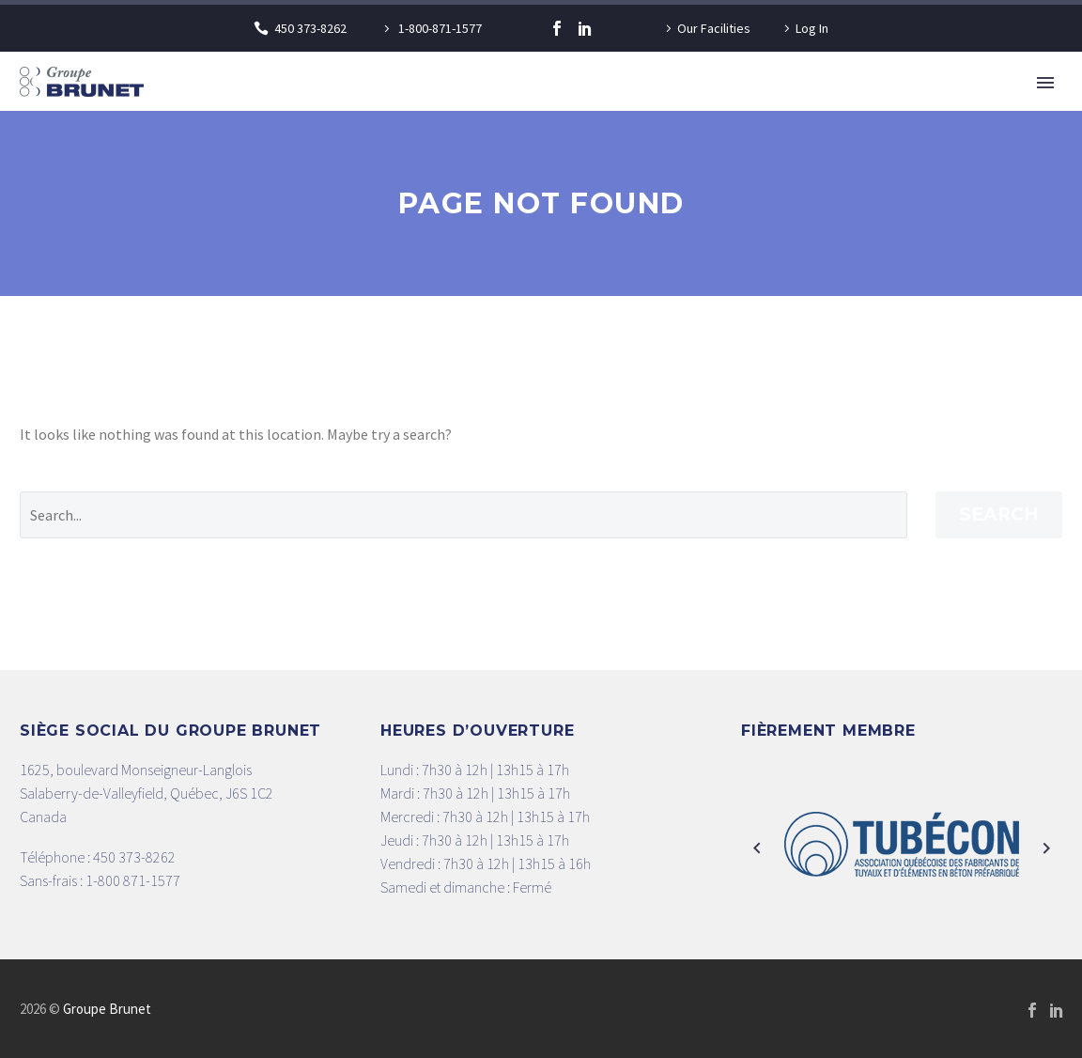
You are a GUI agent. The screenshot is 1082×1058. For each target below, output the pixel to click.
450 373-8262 (310, 28)
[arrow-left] (757, 849)
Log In (812, 28)
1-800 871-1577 (132, 880)
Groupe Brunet (107, 1009)
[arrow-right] (1046, 849)
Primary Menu (1045, 82)
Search (999, 514)
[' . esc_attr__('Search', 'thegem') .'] (463, 514)
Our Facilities (713, 28)
